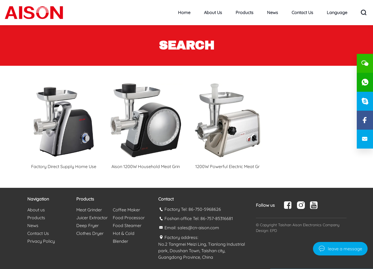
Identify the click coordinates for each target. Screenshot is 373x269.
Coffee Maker (126, 209)
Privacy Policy (41, 241)
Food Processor (129, 217)
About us (213, 12)
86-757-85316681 (216, 218)
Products (244, 12)
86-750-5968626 (205, 209)
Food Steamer (127, 225)
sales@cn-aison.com (198, 227)
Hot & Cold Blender (123, 237)
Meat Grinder (89, 209)
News (272, 12)
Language (337, 12)
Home (184, 12)
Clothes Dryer (90, 233)
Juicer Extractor (92, 217)
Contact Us (302, 12)
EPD (273, 230)
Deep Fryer (87, 225)
